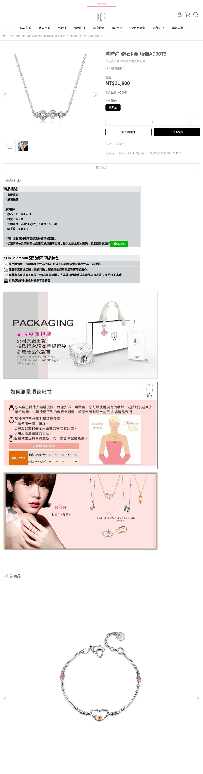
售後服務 (72, 734)
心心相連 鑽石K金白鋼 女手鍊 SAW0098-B (38, 658)
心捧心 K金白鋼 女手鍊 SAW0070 (102, 656)
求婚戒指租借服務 (14, 719)
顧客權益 (40, 734)
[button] (95, 94)
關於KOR (117, 28)
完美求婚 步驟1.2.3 (90, 714)
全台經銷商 (138, 28)
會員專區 (8, 734)
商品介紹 (101, 167)
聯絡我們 (24, 734)
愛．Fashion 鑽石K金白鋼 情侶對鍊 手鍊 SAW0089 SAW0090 (164, 658)
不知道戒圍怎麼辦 (41, 714)
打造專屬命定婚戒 (14, 714)
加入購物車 (128, 132)
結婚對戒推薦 (65, 714)
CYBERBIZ (86, 764)
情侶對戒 (79, 28)
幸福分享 (177, 28)
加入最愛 (115, 144)
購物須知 (103, 734)
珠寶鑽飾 (98, 28)
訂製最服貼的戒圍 (14, 748)
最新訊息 (158, 28)
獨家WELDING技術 (41, 719)
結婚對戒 (25, 28)
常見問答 (56, 734)
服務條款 (87, 734)
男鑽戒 (62, 28)
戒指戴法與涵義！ (68, 719)
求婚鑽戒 (44, 28)
